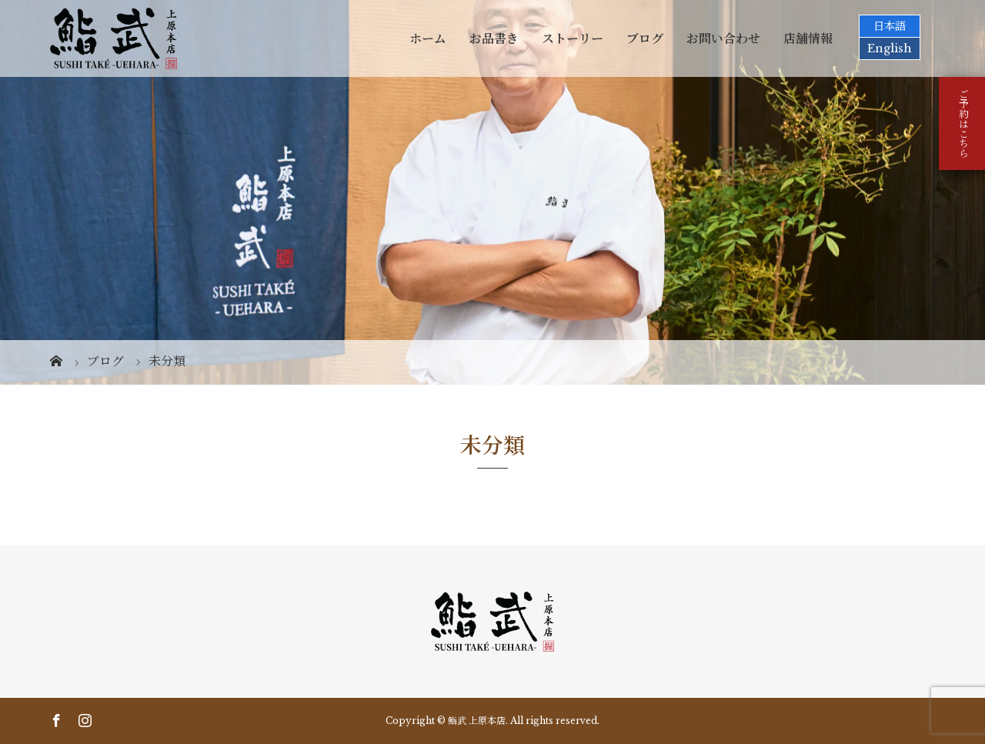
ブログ (644, 38)
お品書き (494, 38)
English (889, 48)
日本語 (889, 26)
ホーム (427, 38)
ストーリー (572, 38)
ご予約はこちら (962, 123)
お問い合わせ (723, 38)
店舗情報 (808, 38)
